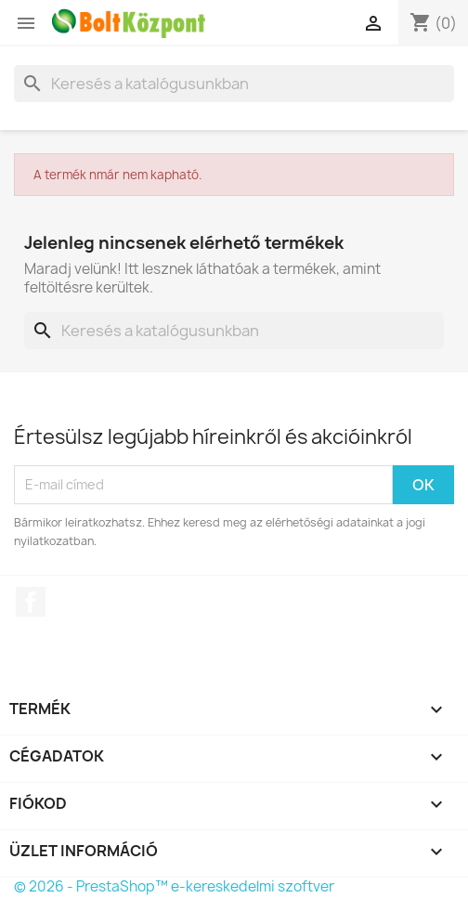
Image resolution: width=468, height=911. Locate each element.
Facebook (31, 602)
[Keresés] (234, 83)
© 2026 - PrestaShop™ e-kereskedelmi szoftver (174, 886)
